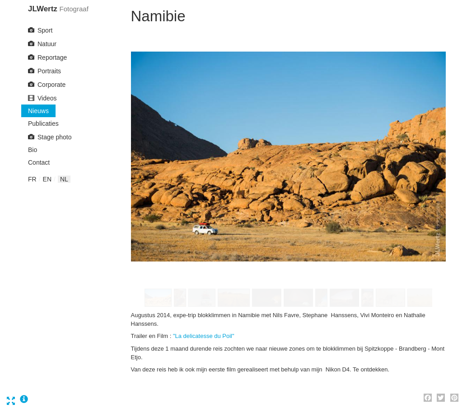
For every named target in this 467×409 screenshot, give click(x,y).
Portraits (49, 71)
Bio (32, 149)
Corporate (51, 84)
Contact (39, 162)
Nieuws (38, 110)
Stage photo (54, 137)
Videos (47, 98)
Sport (44, 30)
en (47, 179)
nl (64, 179)
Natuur (46, 44)
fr (32, 179)
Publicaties (43, 123)
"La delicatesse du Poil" (203, 336)
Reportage (52, 57)
